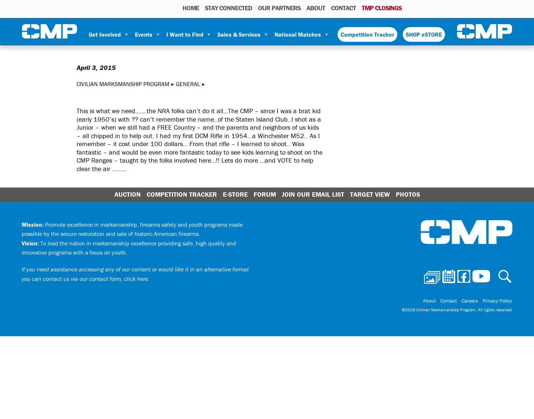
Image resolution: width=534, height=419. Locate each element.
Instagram (441, 7)
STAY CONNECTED (228, 8)
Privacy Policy (497, 301)
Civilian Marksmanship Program (49, 31)
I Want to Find (188, 34)
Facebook (432, 7)
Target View (370, 194)
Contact (343, 8)
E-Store (235, 194)
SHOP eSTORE (424, 34)
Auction (127, 194)
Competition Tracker (367, 34)
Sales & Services (243, 34)
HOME (191, 8)
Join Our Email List (313, 194)
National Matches (302, 34)
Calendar (421, 7)
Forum (265, 194)
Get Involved (109, 34)
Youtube (452, 7)
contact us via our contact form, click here (95, 278)
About (315, 8)
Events (148, 34)
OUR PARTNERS (279, 8)
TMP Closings (382, 8)
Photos (410, 7)
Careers (471, 301)
